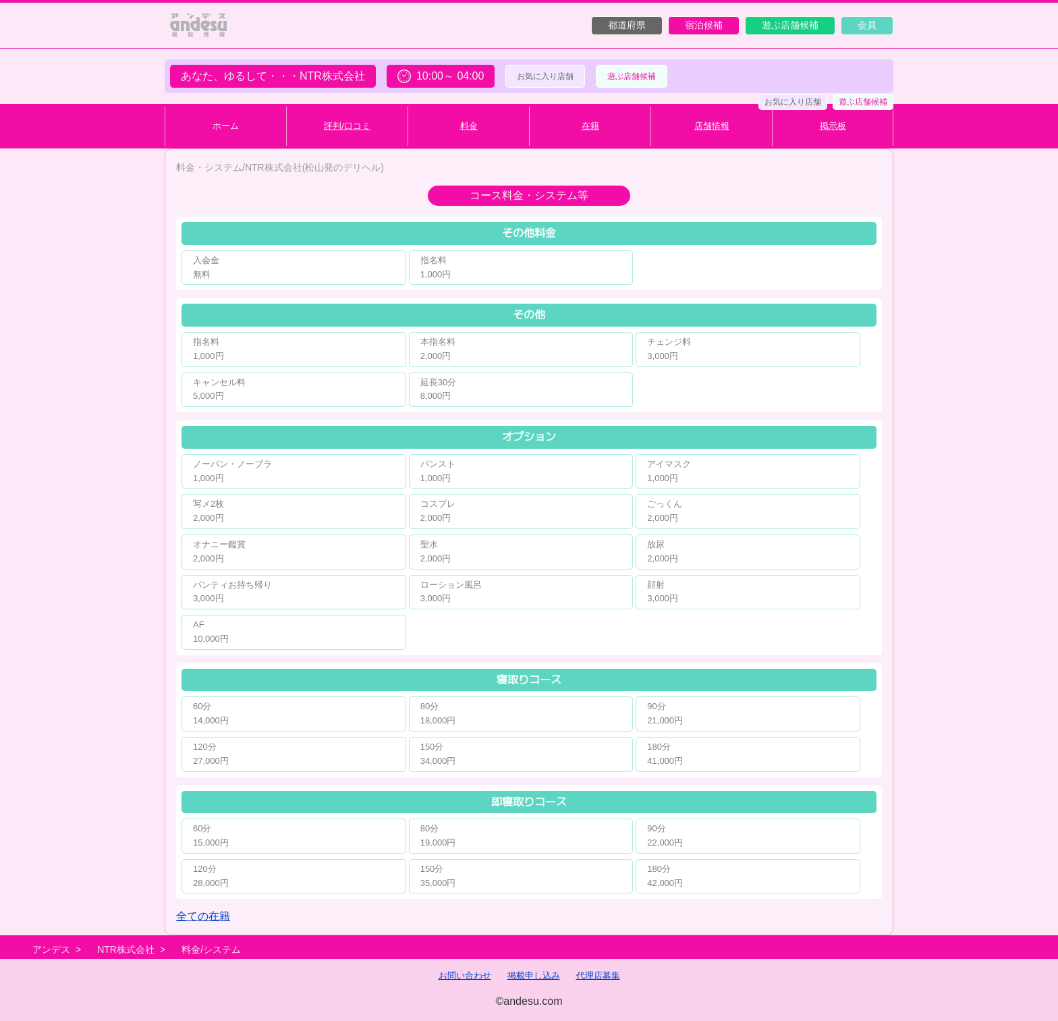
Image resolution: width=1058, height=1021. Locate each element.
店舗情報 (711, 126)
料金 (469, 126)
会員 (867, 25)
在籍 (590, 126)
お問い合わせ (465, 975)
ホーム (226, 126)
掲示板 (833, 126)
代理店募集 (598, 975)
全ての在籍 (203, 916)
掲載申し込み (533, 975)
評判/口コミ (347, 126)
